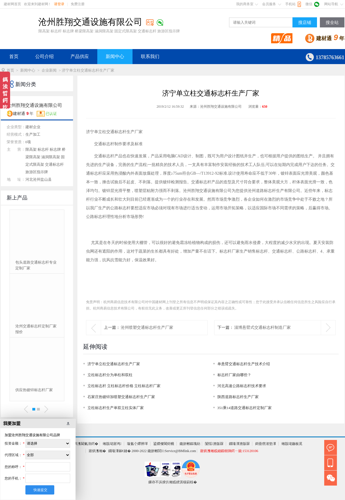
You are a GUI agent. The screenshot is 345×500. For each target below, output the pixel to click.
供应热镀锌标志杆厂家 (34, 390)
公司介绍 (44, 56)
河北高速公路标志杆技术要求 (241, 386)
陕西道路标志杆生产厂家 (238, 397)
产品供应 (79, 56)
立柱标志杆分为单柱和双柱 (110, 375)
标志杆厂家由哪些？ (234, 375)
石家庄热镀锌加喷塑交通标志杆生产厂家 (121, 397)
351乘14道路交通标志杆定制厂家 (244, 408)
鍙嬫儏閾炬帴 (163, 444)
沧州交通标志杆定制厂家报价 (36, 329)
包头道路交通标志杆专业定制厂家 (36, 265)
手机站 (290, 4)
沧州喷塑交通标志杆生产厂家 (147, 327)
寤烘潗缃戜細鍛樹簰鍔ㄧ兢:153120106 (229, 451)
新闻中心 (115, 56)
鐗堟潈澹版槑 (239, 444)
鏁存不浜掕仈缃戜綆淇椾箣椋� (172, 482)
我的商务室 (244, 4)
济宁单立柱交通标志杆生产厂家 (113, 364)
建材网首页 (12, 4)
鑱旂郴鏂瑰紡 (190, 444)
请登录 (59, 4)
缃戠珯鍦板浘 (291, 444)
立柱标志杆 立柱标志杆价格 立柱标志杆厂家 (124, 386)
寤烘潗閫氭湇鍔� (84, 444)
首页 (13, 56)
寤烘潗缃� (97, 451)
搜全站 (332, 22)
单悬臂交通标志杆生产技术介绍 (243, 364)
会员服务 (269, 4)
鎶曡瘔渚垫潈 (265, 444)
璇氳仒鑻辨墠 (137, 444)
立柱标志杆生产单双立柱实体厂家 (115, 408)
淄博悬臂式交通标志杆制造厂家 (262, 327)
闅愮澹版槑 (214, 444)
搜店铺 (304, 22)
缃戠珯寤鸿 (112, 444)
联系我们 (150, 56)
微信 (308, 4)
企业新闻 (49, 70)
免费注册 (78, 4)
